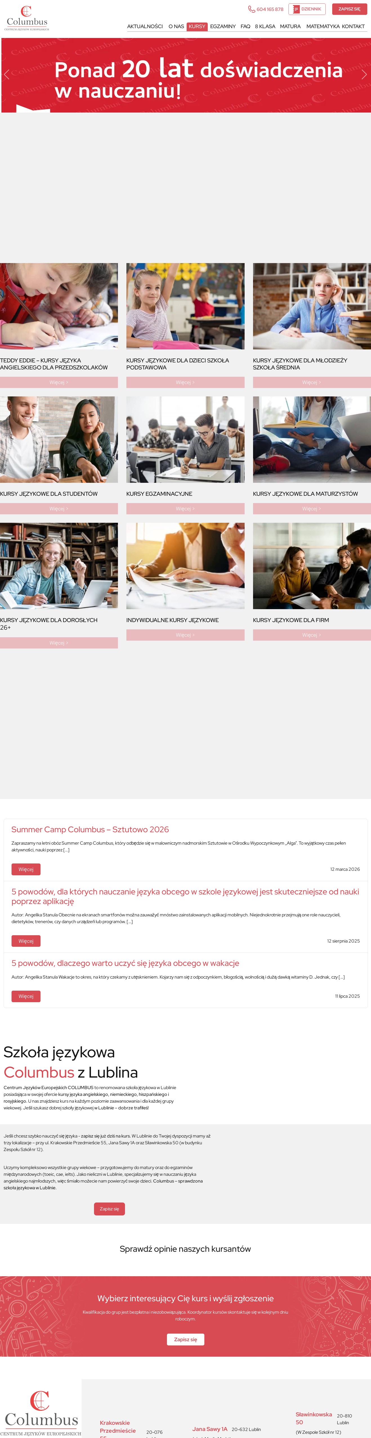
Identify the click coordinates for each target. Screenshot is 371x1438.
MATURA (288, 26)
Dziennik (305, 9)
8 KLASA (262, 26)
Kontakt (353, 26)
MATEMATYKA (322, 26)
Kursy (191, 26)
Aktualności (137, 26)
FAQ (242, 26)
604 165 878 (264, 9)
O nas (170, 26)
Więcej (27, 870)
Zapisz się (349, 9)
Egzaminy (218, 26)
